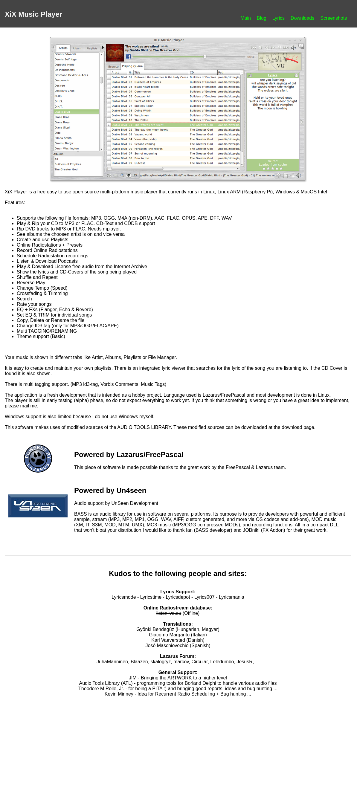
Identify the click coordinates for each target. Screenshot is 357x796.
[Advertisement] (178, 744)
